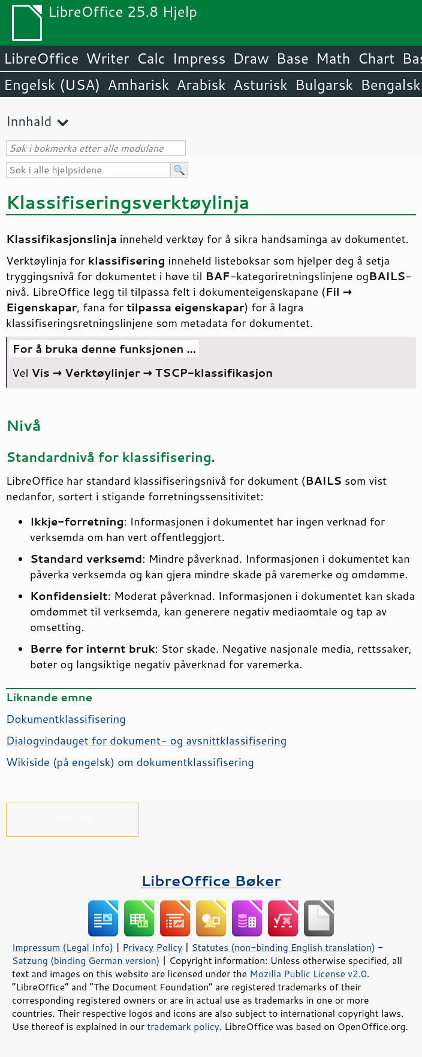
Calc (151, 58)
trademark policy (183, 1026)
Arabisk (201, 84)
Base (292, 58)
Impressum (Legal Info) (62, 947)
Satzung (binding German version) (86, 960)
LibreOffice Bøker (211, 880)
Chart (375, 58)
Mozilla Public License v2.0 (308, 973)
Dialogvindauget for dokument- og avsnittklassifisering (146, 740)
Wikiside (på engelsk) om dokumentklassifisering (130, 762)
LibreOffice (41, 58)
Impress (199, 58)
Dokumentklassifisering (66, 718)
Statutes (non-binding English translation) (283, 947)
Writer (107, 58)
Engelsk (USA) (52, 84)
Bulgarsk (324, 84)
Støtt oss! (72, 817)
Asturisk (260, 84)
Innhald (29, 121)
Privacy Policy (152, 947)
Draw (251, 58)
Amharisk (138, 84)
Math (333, 58)
